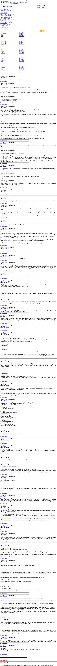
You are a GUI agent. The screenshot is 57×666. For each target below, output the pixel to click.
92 (9, 18)
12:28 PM (23, 32)
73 (10, 24)
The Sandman (2, 31)
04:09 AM (23, 56)
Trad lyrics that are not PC (3, 23)
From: (1, 77)
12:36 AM (23, 49)
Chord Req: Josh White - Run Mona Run (5, 15)
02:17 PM (23, 34)
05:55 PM (23, 40)
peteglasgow (4, 190)
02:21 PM (23, 35)
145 (10, 17)
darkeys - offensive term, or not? (4, 26)
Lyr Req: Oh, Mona (2, 16)
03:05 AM (23, 53)
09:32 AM (23, 65)
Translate (6, 81)
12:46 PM (23, 33)
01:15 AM (23, 51)
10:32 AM (23, 67)
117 (4, 21)
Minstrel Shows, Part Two (3, 9)
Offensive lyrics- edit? (3, 13)
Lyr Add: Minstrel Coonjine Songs (4, 12)
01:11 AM (23, 50)
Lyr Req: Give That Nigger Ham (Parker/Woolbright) (6, 14)
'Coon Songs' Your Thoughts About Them (5, 17)
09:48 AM (23, 66)
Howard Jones (5, 84)
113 (12, 22)
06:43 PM (23, 42)
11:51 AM (23, 69)
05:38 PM (23, 39)
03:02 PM (23, 36)
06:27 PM (23, 41)
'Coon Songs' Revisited (3, 11)
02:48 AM (23, 52)
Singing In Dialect (2, 20)
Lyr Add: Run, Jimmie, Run (3, 27)
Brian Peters (2, 35)
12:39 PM (23, 70)
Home (17, 3)
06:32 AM (23, 60)
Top (2, 81)
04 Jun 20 (20, 48)
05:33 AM (23, 59)
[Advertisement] (42, 15)
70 (5, 20)
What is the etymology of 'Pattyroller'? (4, 10)
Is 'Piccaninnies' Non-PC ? (3, 25)
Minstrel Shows (2, 21)
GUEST (1, 50)
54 (6, 13)
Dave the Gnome (3, 53)
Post (0, 81)
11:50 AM (23, 68)
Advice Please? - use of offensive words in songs (6, 22)
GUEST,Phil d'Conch (3, 40)
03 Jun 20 (20, 31)
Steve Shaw (2, 34)
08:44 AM (23, 64)
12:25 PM (23, 31)
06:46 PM (23, 43)
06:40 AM (23, 61)
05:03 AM (23, 58)
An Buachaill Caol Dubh (3, 48)
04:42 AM (23, 57)
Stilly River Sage (3, 70)
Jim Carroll (2, 32)
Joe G (1, 57)
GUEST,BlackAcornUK (3, 33)
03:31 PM (23, 73)
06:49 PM (23, 44)
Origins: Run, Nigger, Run (6, 18)
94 (7, 25)
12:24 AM (23, 48)
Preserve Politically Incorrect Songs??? (5, 24)
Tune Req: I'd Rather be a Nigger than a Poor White (6, 19)
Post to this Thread (13, 3)
